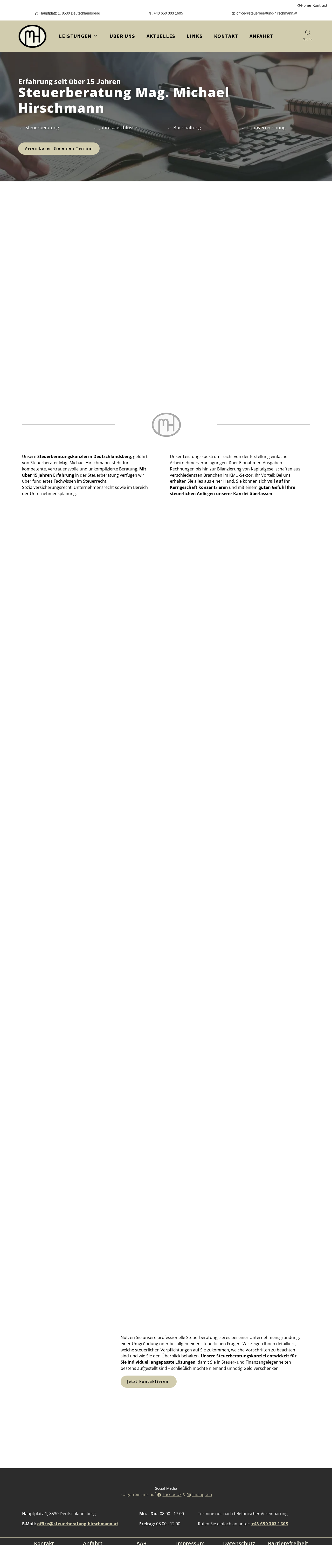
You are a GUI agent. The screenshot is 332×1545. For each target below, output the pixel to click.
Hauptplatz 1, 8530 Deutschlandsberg (69, 13)
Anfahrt (259, 38)
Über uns (122, 36)
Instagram (202, 1494)
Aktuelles (161, 36)
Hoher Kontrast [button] (312, 5)
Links (195, 36)
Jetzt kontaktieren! (148, 1381)
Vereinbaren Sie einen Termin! (59, 148)
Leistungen (78, 36)
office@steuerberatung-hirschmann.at (267, 13)
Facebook (172, 1494)
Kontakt (226, 36)
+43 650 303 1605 (168, 13)
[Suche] (308, 36)
